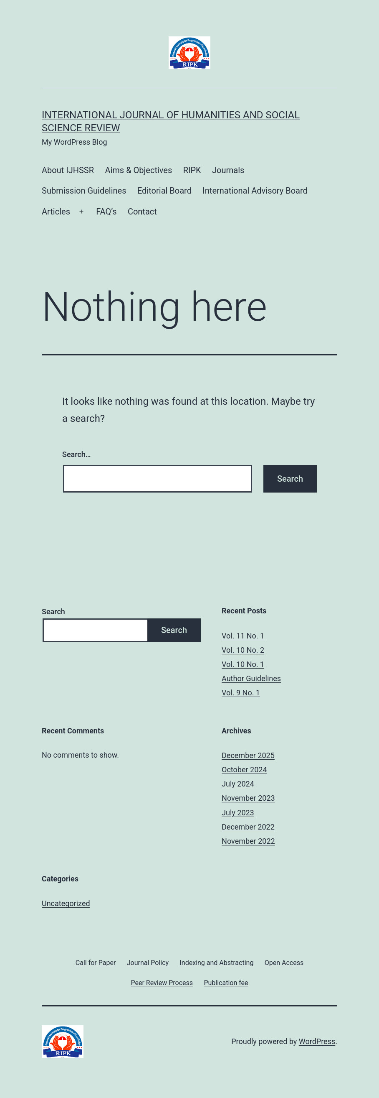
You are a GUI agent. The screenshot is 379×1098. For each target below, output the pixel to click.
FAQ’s (106, 212)
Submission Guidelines (84, 191)
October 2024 (244, 769)
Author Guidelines (251, 678)
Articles (56, 212)
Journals (228, 170)
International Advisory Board (255, 191)
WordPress (317, 1041)
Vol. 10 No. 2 (243, 650)
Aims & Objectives (138, 170)
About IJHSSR (68, 170)
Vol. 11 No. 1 (243, 635)
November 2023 (248, 798)
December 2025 (248, 755)
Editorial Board (164, 191)
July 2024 (238, 783)
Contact (142, 212)
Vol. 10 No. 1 (243, 664)
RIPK (192, 170)
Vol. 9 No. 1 (241, 692)
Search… (76, 454)
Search (53, 611)
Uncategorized (66, 903)
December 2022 (248, 826)
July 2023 (238, 812)
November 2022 (248, 841)
